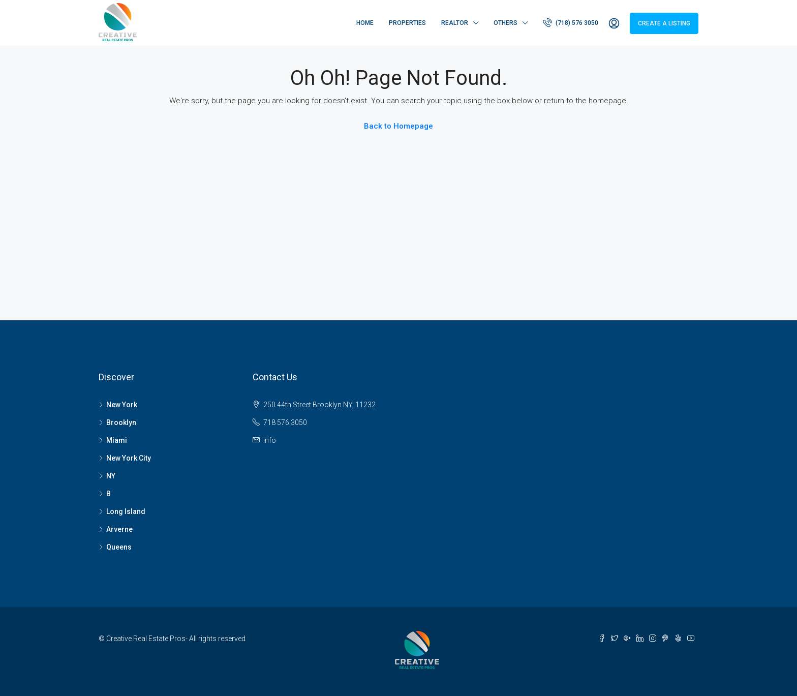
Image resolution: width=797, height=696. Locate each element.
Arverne (119, 529)
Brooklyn (121, 422)
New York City (128, 458)
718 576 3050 (285, 422)
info (269, 440)
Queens (119, 547)
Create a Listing (664, 23)
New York (121, 405)
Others (505, 22)
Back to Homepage (398, 126)
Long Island (125, 511)
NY (110, 476)
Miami (116, 440)
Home (365, 22)
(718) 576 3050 (570, 22)
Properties (407, 22)
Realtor (454, 22)
